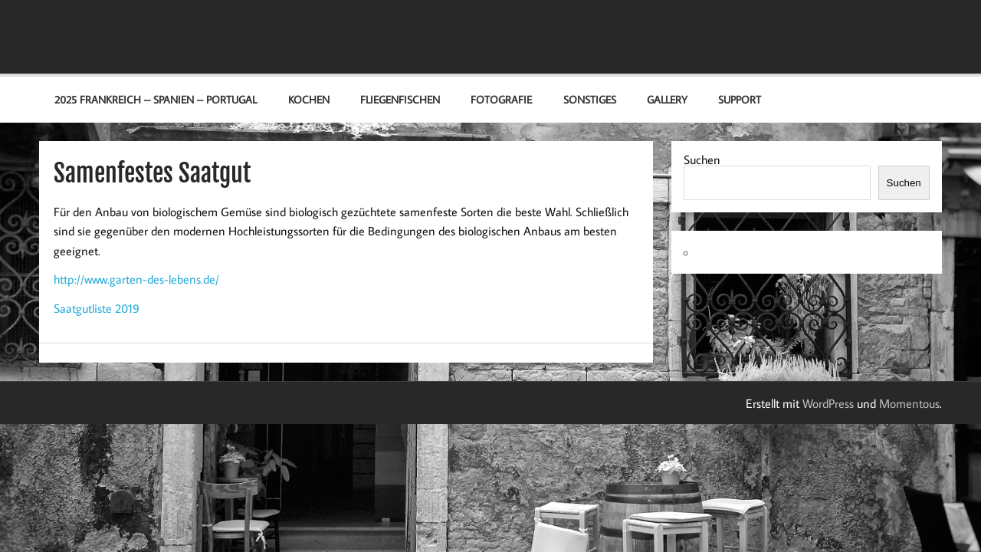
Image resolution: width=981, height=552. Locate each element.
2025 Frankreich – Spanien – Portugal (155, 99)
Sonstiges (589, 99)
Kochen (309, 99)
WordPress (828, 403)
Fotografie (501, 99)
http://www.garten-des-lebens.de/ (136, 279)
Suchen (702, 159)
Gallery (667, 99)
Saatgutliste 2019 (96, 308)
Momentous (909, 403)
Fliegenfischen (400, 99)
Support (739, 99)
